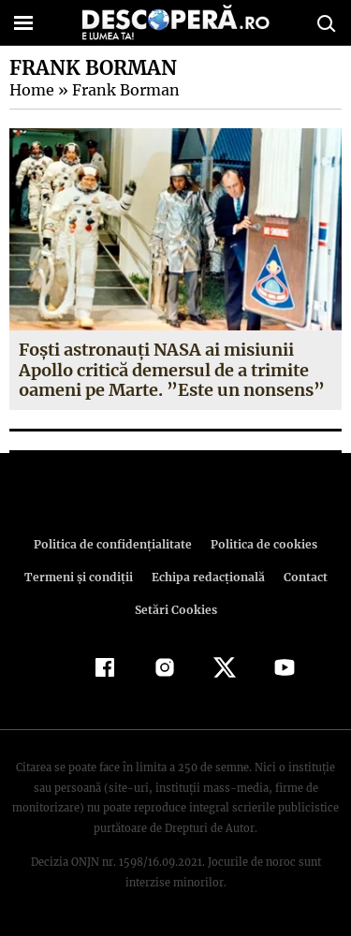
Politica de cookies (261, 544)
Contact (302, 577)
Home (30, 89)
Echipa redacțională (207, 577)
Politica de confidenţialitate (116, 544)
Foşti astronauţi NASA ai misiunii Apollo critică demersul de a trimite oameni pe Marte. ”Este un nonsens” (169, 370)
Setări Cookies (176, 610)
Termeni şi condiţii (80, 577)
